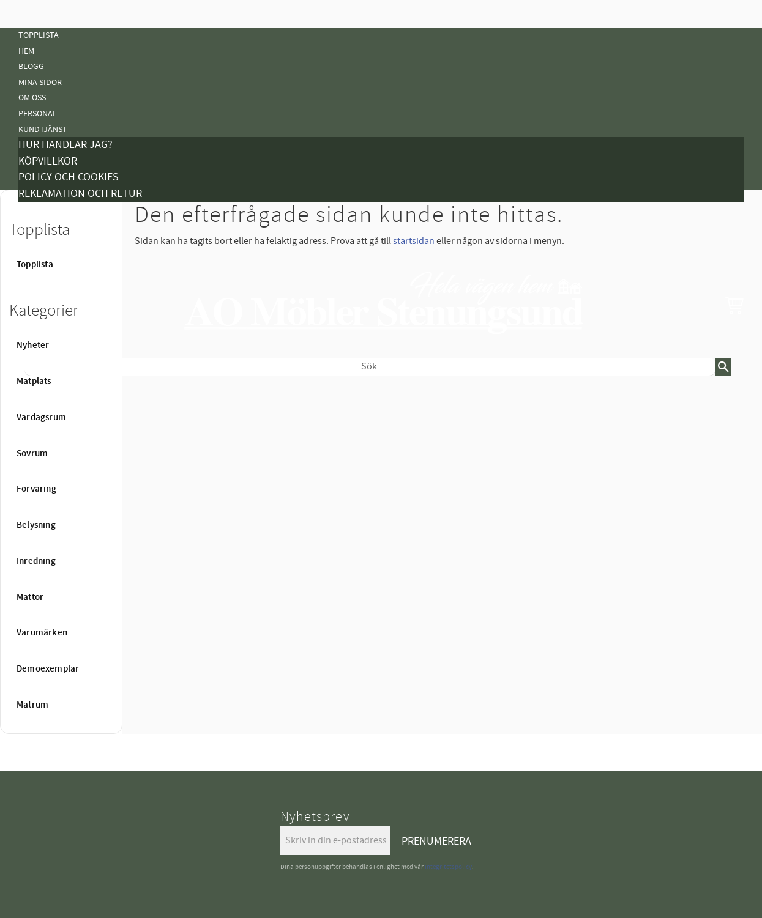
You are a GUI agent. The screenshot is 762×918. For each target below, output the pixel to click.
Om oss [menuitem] (32, 97)
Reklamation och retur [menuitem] (80, 194)
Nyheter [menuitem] (35, 396)
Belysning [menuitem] (38, 474)
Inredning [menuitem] (36, 561)
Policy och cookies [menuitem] (68, 177)
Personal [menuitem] (37, 113)
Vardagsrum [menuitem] (41, 418)
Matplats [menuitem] (34, 382)
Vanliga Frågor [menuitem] (50, 241)
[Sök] (723, 367)
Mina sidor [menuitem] (40, 82)
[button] (734, 305)
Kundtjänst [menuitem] (42, 129)
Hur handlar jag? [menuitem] (65, 145)
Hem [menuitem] (26, 51)
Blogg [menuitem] (31, 66)
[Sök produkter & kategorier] (369, 367)
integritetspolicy (448, 867)
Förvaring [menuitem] (36, 489)
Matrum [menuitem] (32, 705)
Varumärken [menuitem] (42, 633)
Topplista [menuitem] (38, 35)
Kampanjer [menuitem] (40, 210)
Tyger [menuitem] (30, 225)
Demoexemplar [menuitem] (48, 669)
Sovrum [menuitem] (32, 454)
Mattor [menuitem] (33, 505)
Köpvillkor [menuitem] (47, 161)
